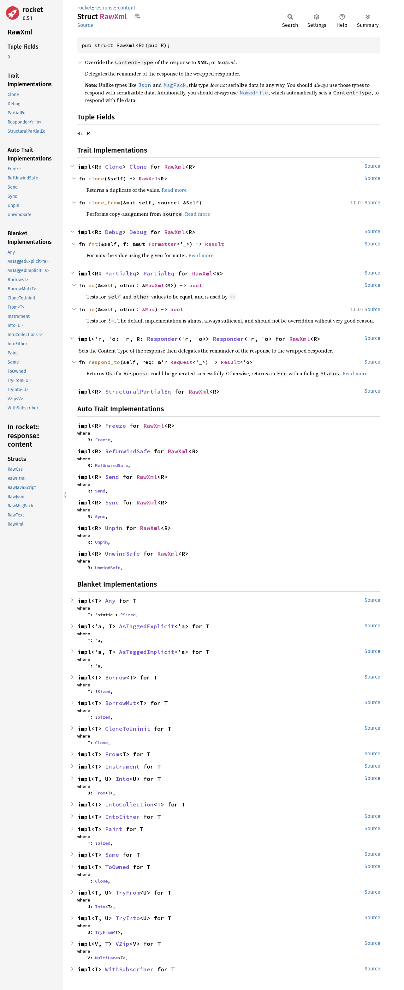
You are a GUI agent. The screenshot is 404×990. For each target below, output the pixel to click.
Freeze (115, 425)
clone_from (104, 202)
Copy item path (137, 16)
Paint (113, 829)
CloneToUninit (127, 728)
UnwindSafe (122, 553)
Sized (129, 615)
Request (181, 362)
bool (195, 285)
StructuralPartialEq (138, 391)
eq (91, 285)
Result (214, 244)
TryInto (128, 918)
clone (96, 178)
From (112, 754)
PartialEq (120, 273)
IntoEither (122, 816)
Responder (162, 338)
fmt (93, 244)
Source (85, 25)
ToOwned (117, 867)
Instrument (122, 766)
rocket (33, 9)
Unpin (113, 528)
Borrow (115, 677)
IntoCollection (129, 804)
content (126, 8)
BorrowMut (120, 703)
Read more (174, 189)
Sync (112, 502)
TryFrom (128, 892)
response (104, 8)
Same (112, 854)
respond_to (104, 362)
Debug (113, 232)
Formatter (162, 244)
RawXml (174, 166)
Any (110, 600)
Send (112, 476)
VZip (122, 943)
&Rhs (148, 309)
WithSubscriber (129, 969)
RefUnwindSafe (127, 451)
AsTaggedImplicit (147, 651)
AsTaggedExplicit (147, 626)
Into (122, 778)
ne (91, 309)
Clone (113, 166)
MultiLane (106, 958)
